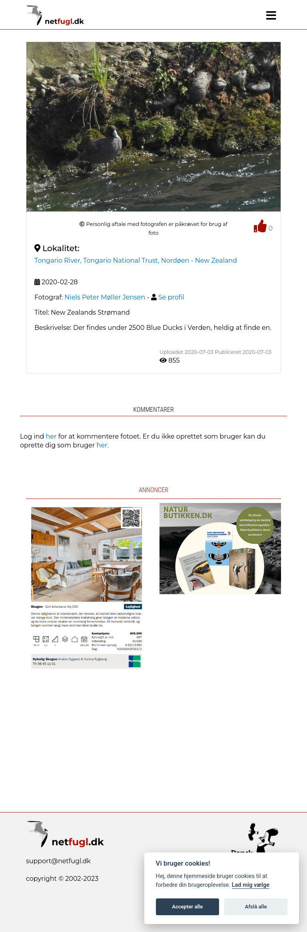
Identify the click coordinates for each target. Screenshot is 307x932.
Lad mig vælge (250, 885)
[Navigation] (271, 15)
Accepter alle (187, 907)
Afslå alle (256, 907)
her (51, 436)
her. (103, 445)
